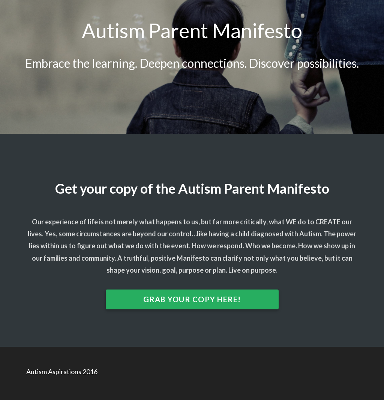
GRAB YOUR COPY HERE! (192, 299)
